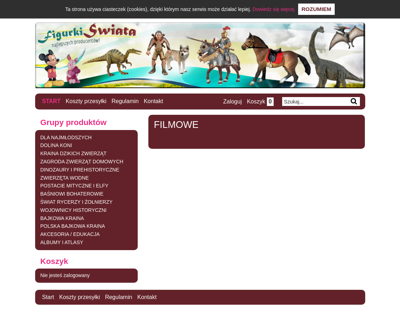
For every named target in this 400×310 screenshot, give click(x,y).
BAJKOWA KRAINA (62, 218)
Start (51, 101)
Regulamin (124, 101)
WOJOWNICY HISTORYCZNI (73, 210)
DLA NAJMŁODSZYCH (66, 137)
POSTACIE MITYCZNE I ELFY (74, 185)
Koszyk (260, 101)
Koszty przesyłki (86, 101)
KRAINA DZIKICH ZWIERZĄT (73, 153)
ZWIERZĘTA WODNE (64, 178)
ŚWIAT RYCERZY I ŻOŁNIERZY (76, 202)
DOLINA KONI (56, 145)
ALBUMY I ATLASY (61, 242)
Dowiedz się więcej (273, 9)
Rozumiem (316, 9)
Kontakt (153, 101)
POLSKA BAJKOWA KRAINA (72, 226)
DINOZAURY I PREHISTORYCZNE (79, 170)
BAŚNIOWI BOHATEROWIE (72, 194)
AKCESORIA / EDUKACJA (70, 234)
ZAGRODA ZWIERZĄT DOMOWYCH (82, 161)
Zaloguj (232, 101)
